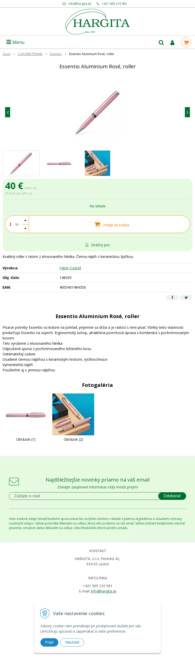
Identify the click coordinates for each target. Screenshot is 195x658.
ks (17, 224)
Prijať (49, 642)
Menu (15, 42)
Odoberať (172, 496)
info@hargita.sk (80, 4)
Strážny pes (97, 244)
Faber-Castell (70, 268)
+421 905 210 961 (114, 4)
